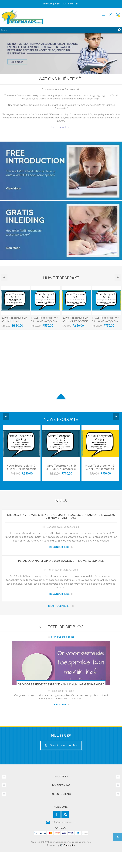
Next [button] (118, 277)
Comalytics (67, 845)
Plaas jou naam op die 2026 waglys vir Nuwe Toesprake (61, 561)
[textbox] (58, 30)
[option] (45, 308)
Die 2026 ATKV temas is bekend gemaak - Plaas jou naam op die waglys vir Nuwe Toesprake (61, 516)
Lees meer (59, 704)
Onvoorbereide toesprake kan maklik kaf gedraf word (61, 684)
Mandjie (117, 14)
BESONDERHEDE (59, 547)
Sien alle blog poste (62, 637)
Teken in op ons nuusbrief (64, 745)
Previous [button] (4, 277)
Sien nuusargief (59, 606)
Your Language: (51, 4)
